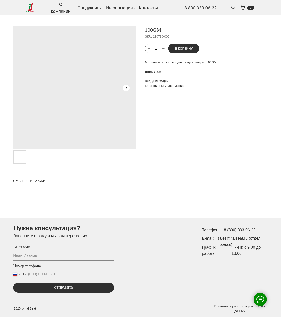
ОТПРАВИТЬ (63, 287)
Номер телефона (27, 266)
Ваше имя (21, 247)
